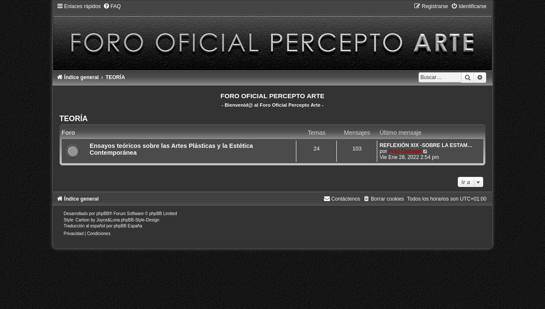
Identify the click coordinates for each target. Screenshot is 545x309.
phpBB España (128, 226)
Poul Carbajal (404, 151)
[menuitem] (112, 6)
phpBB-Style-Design (140, 220)
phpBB (102, 213)
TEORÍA (74, 118)
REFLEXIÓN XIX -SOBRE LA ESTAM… (425, 145)
